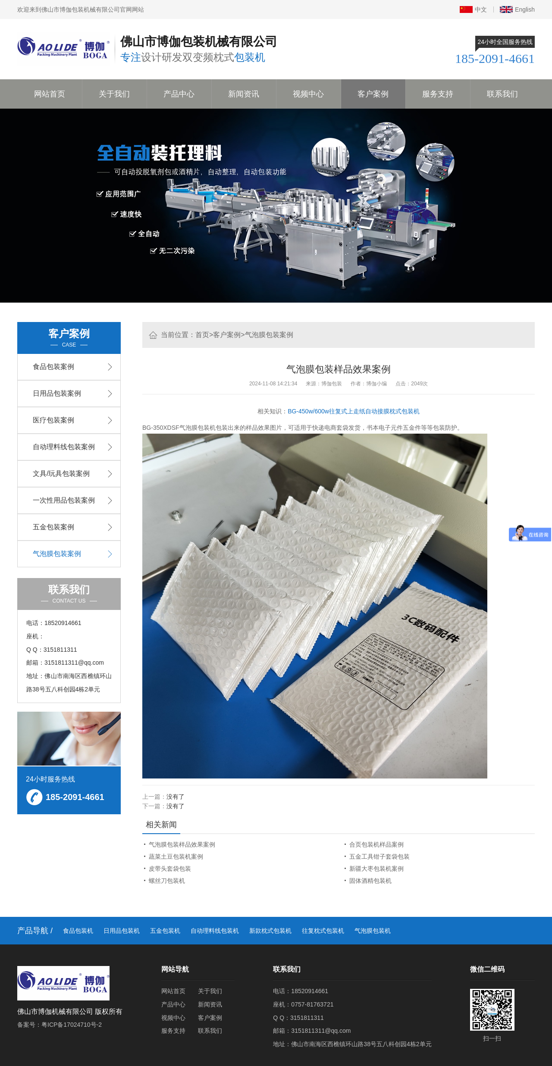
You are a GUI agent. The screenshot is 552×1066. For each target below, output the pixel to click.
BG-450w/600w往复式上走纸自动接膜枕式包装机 (354, 411)
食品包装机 (78, 930)
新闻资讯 (243, 94)
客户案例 (373, 94)
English (517, 9)
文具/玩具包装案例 (61, 473)
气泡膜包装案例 (269, 334)
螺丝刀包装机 (167, 880)
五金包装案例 (53, 527)
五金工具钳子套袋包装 (379, 856)
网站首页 (49, 94)
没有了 (175, 796)
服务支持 (437, 94)
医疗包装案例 (53, 420)
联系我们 (502, 94)
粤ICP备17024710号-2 (71, 1024)
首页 (202, 334)
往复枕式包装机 (323, 930)
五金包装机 (165, 930)
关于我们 (114, 94)
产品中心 (178, 94)
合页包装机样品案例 (376, 844)
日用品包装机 (122, 930)
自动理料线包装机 (215, 930)
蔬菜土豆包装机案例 (176, 856)
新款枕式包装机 (270, 930)
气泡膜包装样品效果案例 (182, 844)
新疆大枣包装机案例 (376, 868)
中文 (473, 9)
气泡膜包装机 (372, 930)
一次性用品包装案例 (64, 500)
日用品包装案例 (57, 393)
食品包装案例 (53, 366)
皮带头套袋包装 (170, 868)
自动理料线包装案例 (64, 446)
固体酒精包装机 (370, 880)
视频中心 (308, 94)
